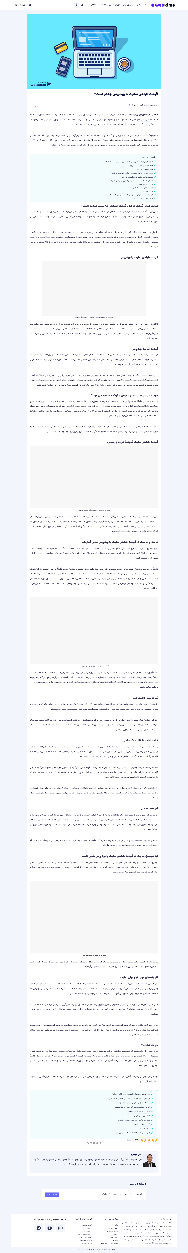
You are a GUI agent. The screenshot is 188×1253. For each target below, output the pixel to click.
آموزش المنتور (115, 5)
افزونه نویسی (148, 191)
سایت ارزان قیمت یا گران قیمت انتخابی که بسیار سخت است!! (128, 162)
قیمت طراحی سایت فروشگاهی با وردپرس (137, 177)
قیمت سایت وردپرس (145, 169)
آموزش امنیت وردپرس (141, 1124)
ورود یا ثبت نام (52, 1194)
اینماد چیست (145, 1128)
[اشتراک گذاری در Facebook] (100, 1143)
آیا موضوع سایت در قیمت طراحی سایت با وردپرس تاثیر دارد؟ (131, 195)
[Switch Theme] (76, 4)
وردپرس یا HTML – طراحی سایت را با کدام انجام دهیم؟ (129, 1098)
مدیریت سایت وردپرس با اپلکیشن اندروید (134, 1120)
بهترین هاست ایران (40, 682)
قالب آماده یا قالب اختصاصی (143, 188)
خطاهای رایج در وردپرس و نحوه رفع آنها (134, 1103)
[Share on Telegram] (88, 1143)
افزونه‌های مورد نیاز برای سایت (142, 198)
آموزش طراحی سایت (79, 140)
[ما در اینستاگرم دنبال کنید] (60, 1229)
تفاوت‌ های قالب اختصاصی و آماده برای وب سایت (131, 1133)
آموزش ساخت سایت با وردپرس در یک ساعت (132, 1107)
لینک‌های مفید (91, 5)
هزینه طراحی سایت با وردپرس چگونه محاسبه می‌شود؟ (132, 173)
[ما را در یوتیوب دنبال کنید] (49, 1229)
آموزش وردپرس (129, 5)
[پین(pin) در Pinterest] (94, 1143)
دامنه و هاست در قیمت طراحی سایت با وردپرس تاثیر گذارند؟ (131, 181)
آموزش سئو (88, 1231)
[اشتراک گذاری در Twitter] (97, 1143)
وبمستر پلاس (142, 5)
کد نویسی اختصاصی (146, 184)
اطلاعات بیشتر (149, 1243)
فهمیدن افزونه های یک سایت (138, 1111)
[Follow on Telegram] (38, 1229)
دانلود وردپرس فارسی (142, 1116)
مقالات (103, 5)
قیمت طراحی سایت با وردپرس (141, 165)
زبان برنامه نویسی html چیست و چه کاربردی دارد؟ (131, 1094)
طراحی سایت (145, 119)
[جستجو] (82, 4)
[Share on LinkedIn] (91, 1143)
